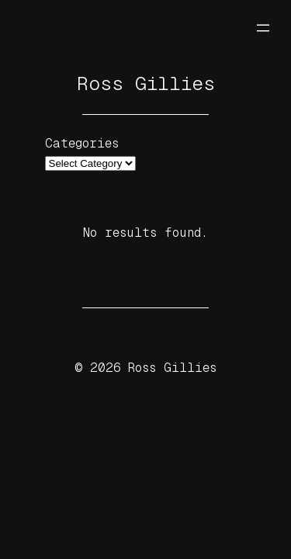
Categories (82, 143)
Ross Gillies (146, 83)
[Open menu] (263, 28)
